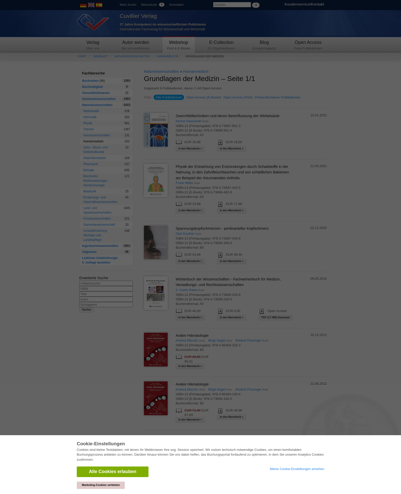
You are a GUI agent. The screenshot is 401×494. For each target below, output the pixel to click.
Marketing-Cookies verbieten (101, 484)
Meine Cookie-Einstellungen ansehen (297, 469)
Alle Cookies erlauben (112, 471)
